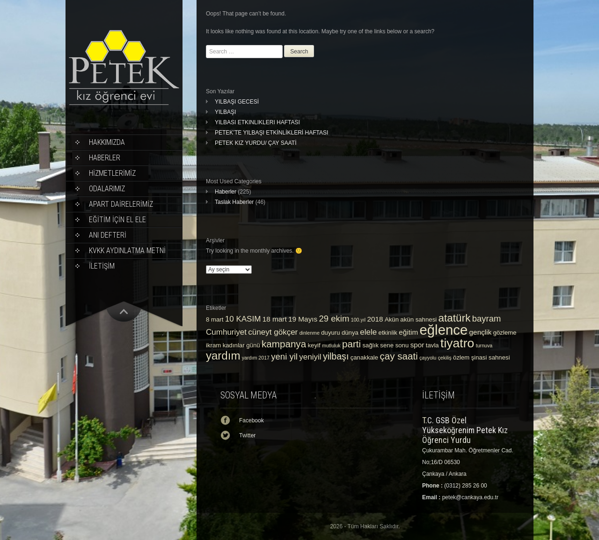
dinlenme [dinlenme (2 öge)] (310, 333)
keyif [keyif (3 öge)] (314, 345)
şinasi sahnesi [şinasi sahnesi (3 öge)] (490, 357)
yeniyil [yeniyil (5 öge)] (310, 356)
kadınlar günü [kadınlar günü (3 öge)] (241, 345)
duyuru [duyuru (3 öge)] (330, 332)
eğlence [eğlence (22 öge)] (444, 330)
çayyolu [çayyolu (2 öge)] (427, 357)
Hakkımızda (107, 142)
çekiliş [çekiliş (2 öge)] (445, 357)
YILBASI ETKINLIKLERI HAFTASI (257, 122)
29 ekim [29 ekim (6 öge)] (334, 318)
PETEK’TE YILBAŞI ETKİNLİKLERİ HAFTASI (271, 132)
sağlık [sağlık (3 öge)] (371, 345)
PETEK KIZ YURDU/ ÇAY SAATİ (256, 143)
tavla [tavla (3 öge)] (432, 345)
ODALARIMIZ (107, 188)
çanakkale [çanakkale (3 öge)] (364, 357)
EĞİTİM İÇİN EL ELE (117, 219)
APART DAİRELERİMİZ (121, 204)
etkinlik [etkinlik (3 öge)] (388, 332)
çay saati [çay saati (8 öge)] (398, 356)
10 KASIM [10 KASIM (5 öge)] (243, 319)
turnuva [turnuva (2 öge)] (484, 345)
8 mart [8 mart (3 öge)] (214, 319)
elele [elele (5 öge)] (368, 332)
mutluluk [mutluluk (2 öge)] (331, 345)
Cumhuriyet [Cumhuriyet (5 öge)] (226, 332)
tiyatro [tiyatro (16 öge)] (457, 343)
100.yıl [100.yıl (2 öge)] (358, 319)
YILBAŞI (225, 112)
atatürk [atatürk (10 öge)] (454, 318)
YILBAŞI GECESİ (237, 101)
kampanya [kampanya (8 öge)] (284, 343)
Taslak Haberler (234, 202)
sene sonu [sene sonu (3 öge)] (394, 345)
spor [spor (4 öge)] (417, 345)
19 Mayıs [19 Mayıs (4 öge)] (302, 319)
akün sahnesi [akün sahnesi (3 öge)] (418, 319)
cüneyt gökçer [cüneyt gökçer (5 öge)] (273, 332)
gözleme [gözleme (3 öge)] (505, 332)
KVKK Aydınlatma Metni (127, 250)
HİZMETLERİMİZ (112, 173)
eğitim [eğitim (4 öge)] (408, 332)
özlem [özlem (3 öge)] (461, 357)
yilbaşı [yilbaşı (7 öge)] (336, 356)
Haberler (104, 157)
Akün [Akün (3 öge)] (392, 319)
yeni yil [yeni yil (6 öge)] (284, 356)
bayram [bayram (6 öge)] (486, 318)
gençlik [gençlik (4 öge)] (480, 332)
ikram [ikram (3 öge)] (213, 345)
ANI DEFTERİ (107, 235)
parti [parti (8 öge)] (351, 343)
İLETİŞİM (102, 266)
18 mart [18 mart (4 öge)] (275, 319)
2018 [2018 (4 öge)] (375, 319)
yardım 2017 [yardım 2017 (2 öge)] (256, 357)
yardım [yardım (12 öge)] (223, 355)
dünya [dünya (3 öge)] (350, 332)
